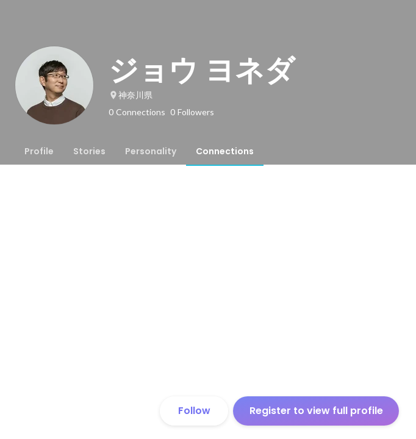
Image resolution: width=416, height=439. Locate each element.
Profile (39, 151)
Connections (225, 151)
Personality (150, 151)
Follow (194, 411)
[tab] (39, 151)
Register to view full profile (316, 411)
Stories (89, 151)
